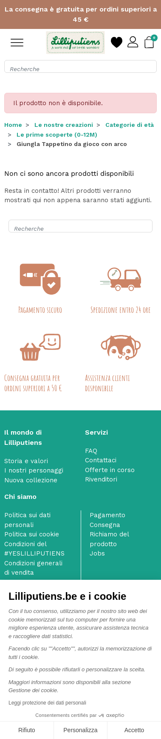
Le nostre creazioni (63, 124)
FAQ (91, 451)
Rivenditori (101, 479)
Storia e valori (26, 461)
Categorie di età (129, 124)
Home (13, 124)
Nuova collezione (30, 480)
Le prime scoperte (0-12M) (57, 134)
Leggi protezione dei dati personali (47, 703)
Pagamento (107, 515)
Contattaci (100, 460)
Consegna (105, 525)
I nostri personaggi (33, 470)
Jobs (97, 553)
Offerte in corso (110, 470)
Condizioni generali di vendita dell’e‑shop (33, 572)
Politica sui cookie (31, 534)
